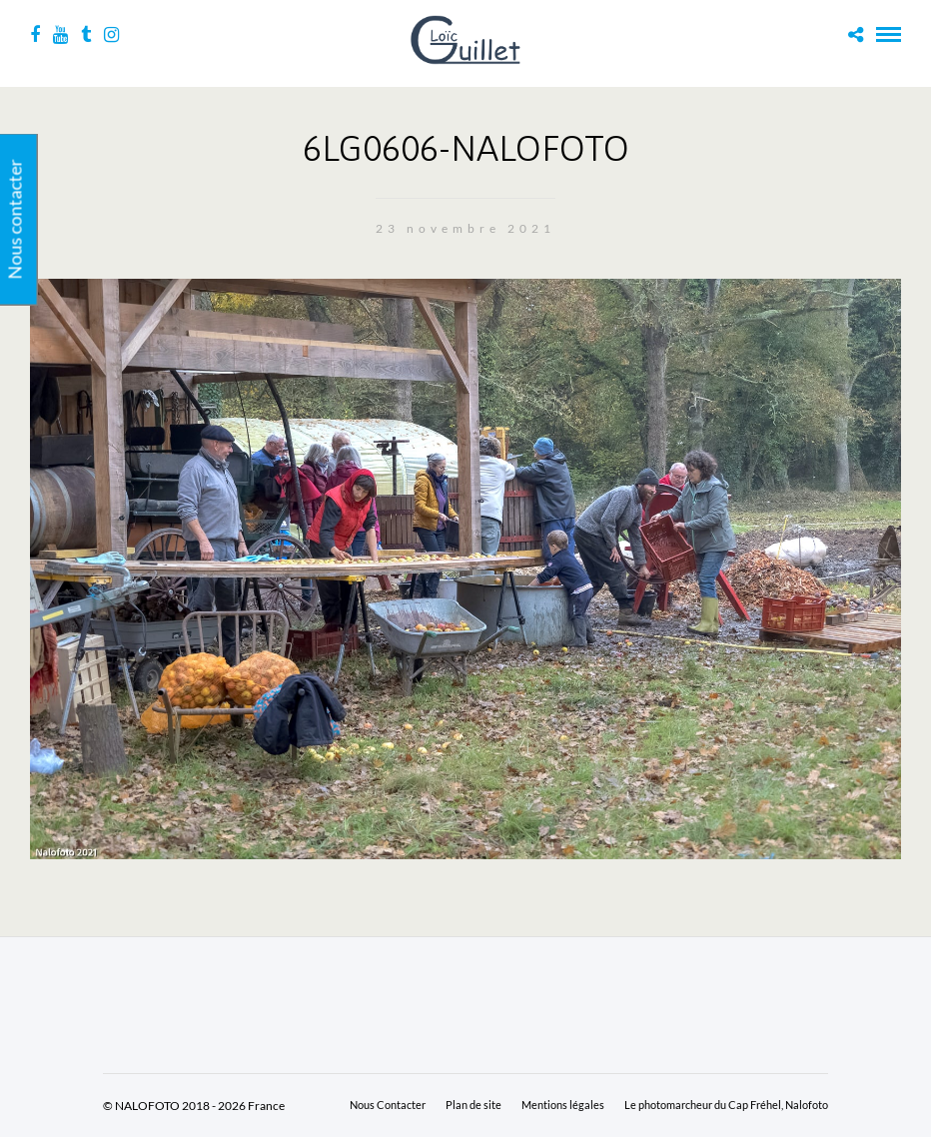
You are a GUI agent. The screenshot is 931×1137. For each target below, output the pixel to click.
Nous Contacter (388, 1104)
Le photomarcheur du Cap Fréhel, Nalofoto (726, 1104)
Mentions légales (562, 1104)
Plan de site (473, 1104)
